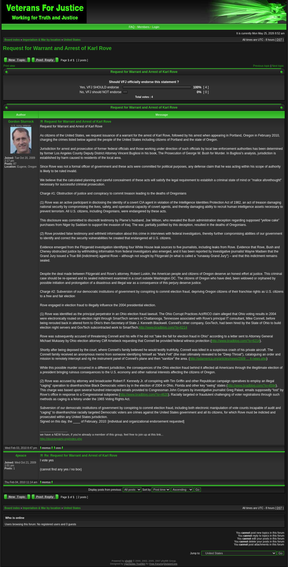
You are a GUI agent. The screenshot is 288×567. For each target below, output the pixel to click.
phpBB (128, 561)
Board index (12, 39)
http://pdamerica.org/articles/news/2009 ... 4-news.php (228, 359)
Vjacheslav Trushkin (134, 563)
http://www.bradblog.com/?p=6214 (163, 327)
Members (143, 26)
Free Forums (156, 563)
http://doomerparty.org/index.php (61, 438)
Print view (9, 65)
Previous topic (261, 65)
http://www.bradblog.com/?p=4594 (251, 385)
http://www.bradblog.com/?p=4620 (144, 394)
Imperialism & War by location (42, 39)
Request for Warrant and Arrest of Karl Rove (57, 48)
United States (72, 39)
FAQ (132, 26)
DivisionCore (170, 563)
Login (155, 26)
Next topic (278, 65)
